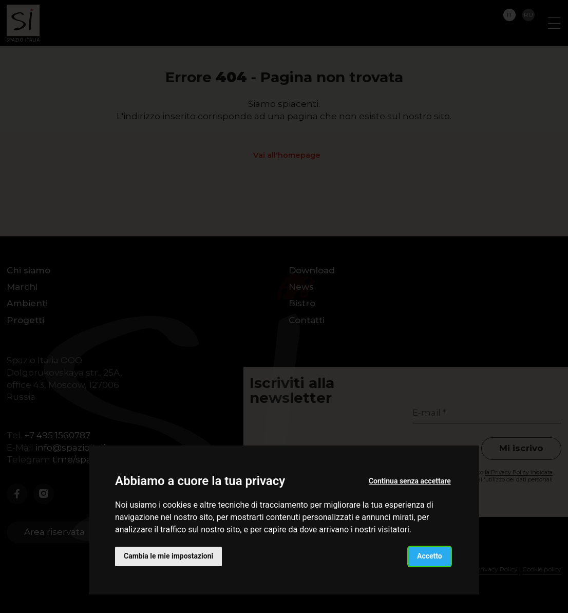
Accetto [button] (429, 556)
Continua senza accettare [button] (410, 481)
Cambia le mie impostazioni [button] (168, 556)
